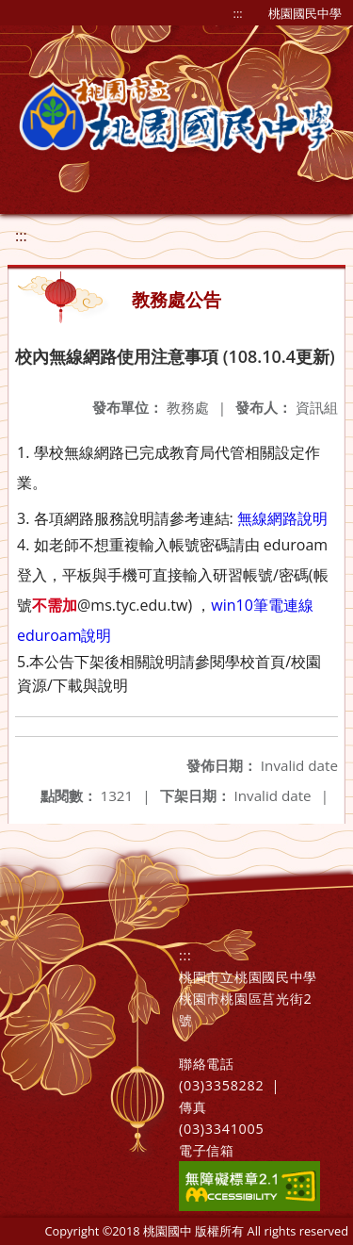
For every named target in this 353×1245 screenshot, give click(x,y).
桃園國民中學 (305, 13)
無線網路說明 (282, 518)
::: (238, 13)
